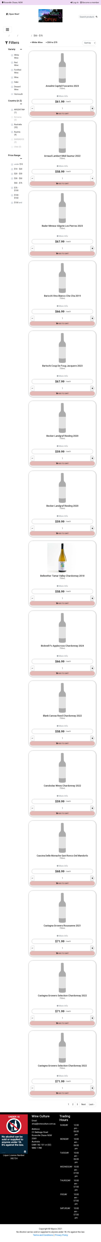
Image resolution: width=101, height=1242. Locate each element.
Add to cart (62, 114)
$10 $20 (18, 169)
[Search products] (87, 16)
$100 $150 (17, 196)
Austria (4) (17, 133)
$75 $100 (16, 189)
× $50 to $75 (51, 42)
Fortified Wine (17, 71)
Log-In (74, 2)
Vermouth (18, 94)
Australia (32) (18, 126)
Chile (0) (17, 147)
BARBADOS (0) (19, 140)
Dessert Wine (17, 88)
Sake (16, 82)
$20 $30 (18, 174)
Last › (91, 1104)
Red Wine (16, 64)
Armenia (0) (17, 118)
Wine (16, 77)
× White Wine (36, 42)
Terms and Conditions (43, 1235)
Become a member (89, 2)
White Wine (25, 35)
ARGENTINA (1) (19, 111)
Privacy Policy (61, 1235)
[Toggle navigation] (7, 30)
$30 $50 (18, 178)
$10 (18, 164)
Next (83, 1104)
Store (13, 35)
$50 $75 (18, 183)
